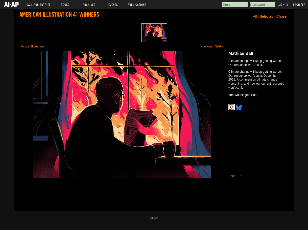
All (255, 16)
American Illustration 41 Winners (59, 14)
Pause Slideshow (32, 46)
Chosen (282, 16)
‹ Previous (205, 46)
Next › (219, 46)
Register (299, 5)
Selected (267, 16)
